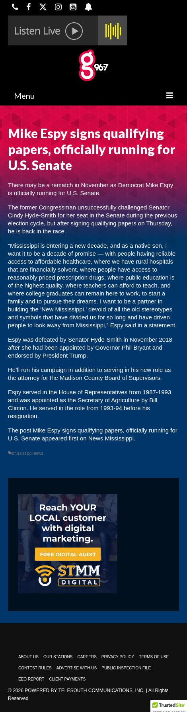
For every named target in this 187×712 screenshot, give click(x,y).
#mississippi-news (27, 453)
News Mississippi (111, 438)
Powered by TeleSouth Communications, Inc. (84, 690)
